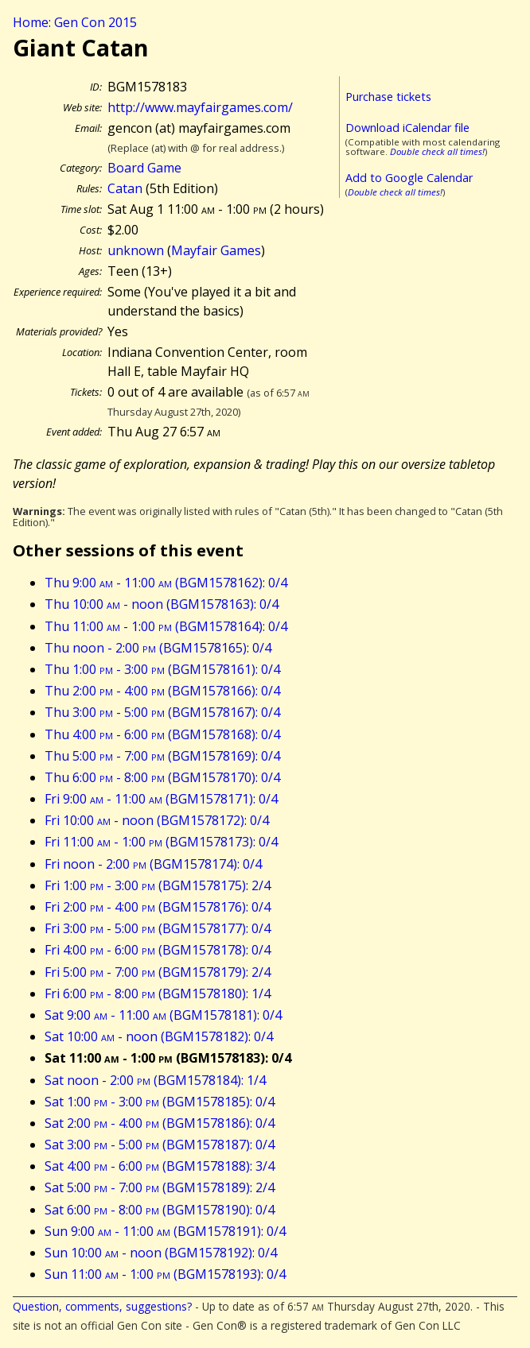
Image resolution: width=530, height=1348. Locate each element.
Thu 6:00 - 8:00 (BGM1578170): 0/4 (162, 777)
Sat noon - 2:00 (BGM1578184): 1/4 (155, 1080)
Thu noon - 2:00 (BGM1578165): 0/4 (158, 648)
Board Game (144, 167)
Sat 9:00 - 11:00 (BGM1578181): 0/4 (163, 1015)
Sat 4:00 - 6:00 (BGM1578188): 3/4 (160, 1166)
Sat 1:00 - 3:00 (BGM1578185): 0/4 (160, 1101)
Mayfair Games (216, 250)
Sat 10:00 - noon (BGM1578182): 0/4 (159, 1036)
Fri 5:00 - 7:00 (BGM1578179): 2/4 (158, 972)
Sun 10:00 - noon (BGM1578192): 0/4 (161, 1252)
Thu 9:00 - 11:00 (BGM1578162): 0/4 (166, 582)
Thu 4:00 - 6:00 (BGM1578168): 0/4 (162, 734)
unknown (135, 250)
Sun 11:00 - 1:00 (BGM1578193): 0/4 (165, 1274)
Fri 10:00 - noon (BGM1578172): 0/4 (157, 820)
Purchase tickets (388, 96)
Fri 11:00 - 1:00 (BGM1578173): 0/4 (161, 841)
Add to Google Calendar (409, 177)
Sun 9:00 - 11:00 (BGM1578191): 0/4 (165, 1231)
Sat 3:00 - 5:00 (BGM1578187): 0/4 (160, 1144)
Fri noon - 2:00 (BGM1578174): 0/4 (153, 864)
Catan (124, 188)
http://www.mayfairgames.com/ (200, 107)
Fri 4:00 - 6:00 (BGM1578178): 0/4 (158, 950)
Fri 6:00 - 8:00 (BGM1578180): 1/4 (158, 993)
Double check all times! (437, 151)
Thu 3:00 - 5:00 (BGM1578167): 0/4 (162, 712)
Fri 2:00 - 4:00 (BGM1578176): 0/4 (158, 907)
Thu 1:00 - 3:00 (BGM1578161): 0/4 (162, 669)
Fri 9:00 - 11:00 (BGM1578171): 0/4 (161, 799)
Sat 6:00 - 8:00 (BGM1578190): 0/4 (160, 1209)
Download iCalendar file (407, 127)
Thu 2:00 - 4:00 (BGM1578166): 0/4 (162, 690)
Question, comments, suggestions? (102, 1306)
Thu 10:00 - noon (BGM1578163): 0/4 (162, 604)
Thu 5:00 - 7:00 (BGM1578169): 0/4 (162, 756)
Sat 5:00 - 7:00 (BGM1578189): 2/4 (160, 1187)
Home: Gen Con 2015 (75, 22)
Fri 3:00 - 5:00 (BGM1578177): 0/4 (158, 928)
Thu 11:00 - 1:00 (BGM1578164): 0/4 (166, 626)
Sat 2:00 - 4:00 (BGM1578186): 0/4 (160, 1123)
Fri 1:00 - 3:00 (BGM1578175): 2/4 (158, 885)
